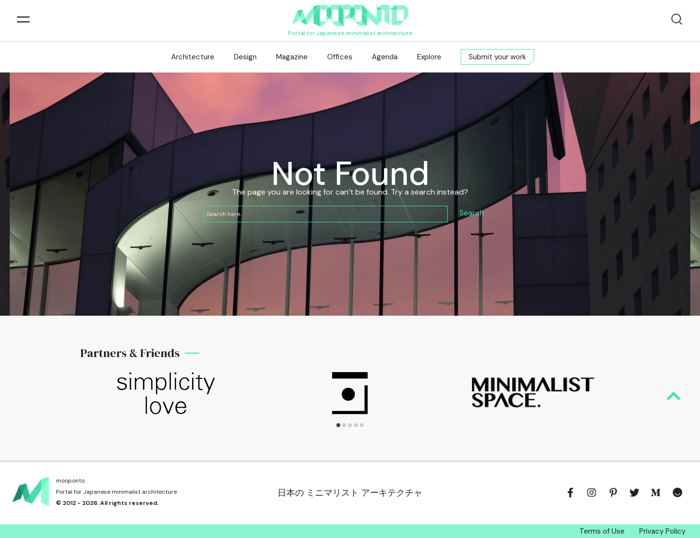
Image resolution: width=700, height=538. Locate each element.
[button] (338, 425)
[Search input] (326, 214)
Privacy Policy (662, 531)
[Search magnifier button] (471, 214)
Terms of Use (602, 531)
